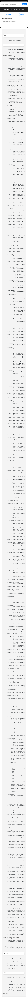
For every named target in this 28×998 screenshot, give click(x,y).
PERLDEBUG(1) (6, 31)
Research (22, 14)
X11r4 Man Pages (7, 14)
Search (24, 4)
